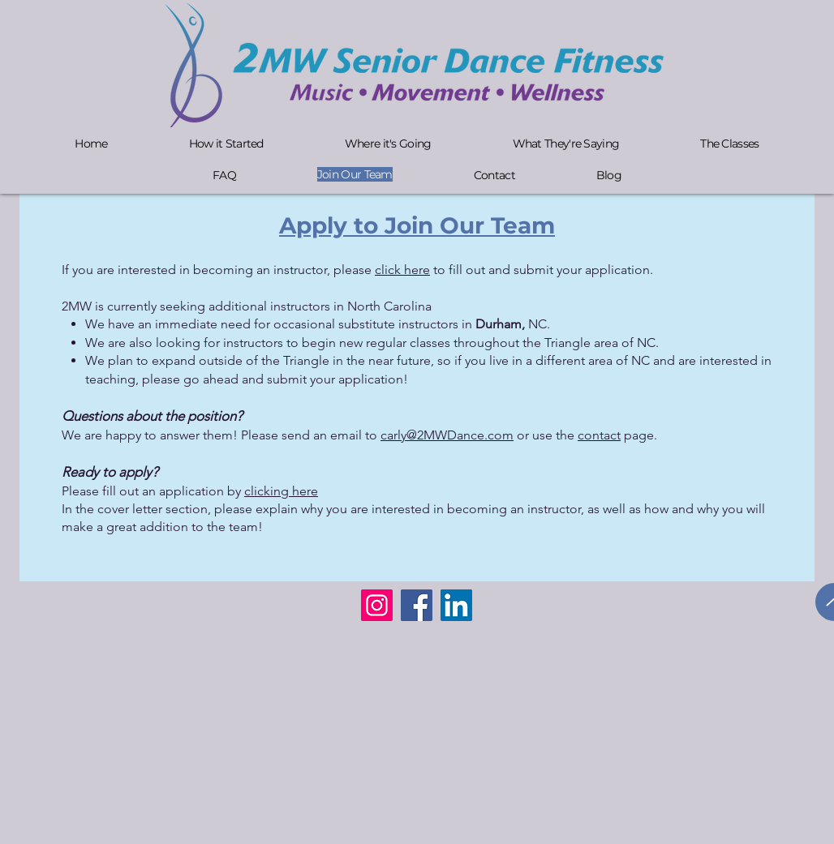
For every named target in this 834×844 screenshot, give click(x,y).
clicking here (281, 491)
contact (599, 435)
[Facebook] (416, 605)
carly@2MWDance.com (447, 435)
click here (402, 269)
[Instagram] (377, 605)
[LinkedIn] (456, 605)
